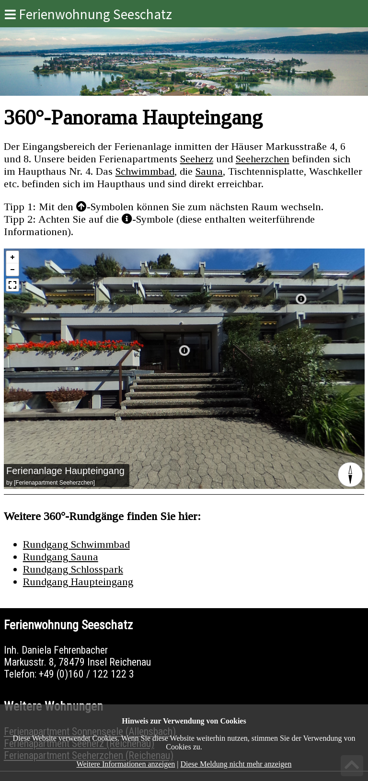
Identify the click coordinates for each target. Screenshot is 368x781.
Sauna (209, 171)
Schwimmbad (144, 171)
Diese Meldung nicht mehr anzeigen (236, 764)
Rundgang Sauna (60, 557)
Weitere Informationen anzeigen (126, 764)
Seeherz (196, 159)
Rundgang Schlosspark (73, 569)
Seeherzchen (262, 159)
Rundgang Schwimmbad (76, 544)
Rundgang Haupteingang (78, 582)
